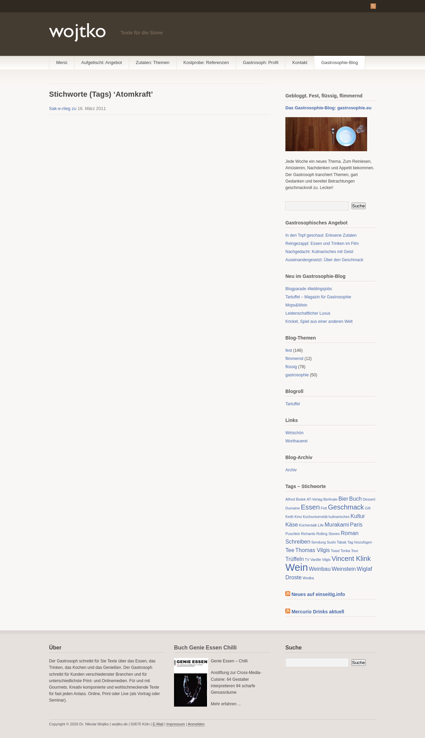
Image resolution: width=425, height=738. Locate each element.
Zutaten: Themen (153, 62)
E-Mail (158, 724)
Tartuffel (292, 404)
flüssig (291, 366)
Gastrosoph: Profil (260, 62)
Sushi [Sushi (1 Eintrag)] (331, 542)
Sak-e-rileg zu (62, 108)
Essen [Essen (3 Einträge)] (310, 507)
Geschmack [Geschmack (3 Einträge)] (346, 507)
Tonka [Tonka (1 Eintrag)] (345, 551)
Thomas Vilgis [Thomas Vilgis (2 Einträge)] (312, 550)
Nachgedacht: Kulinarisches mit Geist (319, 251)
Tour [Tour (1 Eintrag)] (354, 551)
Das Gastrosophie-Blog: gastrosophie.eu (328, 107)
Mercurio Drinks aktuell (318, 611)
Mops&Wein (296, 305)
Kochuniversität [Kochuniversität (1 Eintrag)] (315, 517)
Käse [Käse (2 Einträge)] (291, 524)
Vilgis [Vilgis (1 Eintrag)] (326, 560)
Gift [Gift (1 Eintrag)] (368, 508)
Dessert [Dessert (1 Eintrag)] (369, 499)
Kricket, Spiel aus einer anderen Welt (318, 321)
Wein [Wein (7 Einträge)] (296, 567)
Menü (61, 62)
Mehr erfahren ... (226, 704)
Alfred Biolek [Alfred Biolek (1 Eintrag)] (295, 499)
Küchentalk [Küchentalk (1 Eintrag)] (308, 525)
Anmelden (196, 724)
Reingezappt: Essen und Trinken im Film (322, 243)
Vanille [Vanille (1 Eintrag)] (315, 560)
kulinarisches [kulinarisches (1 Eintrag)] (339, 517)
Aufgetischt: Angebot (101, 62)
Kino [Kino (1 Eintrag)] (298, 517)
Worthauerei (296, 441)
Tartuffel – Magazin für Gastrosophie (318, 297)
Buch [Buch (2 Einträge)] (355, 499)
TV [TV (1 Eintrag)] (307, 560)
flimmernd (294, 358)
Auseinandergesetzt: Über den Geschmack (324, 259)
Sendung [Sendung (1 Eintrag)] (318, 542)
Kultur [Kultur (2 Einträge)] (357, 516)
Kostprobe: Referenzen (206, 62)
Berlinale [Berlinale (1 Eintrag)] (330, 499)
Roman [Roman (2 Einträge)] (349, 533)
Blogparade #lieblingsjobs (308, 288)
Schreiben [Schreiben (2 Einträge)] (297, 541)
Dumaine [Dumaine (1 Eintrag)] (292, 508)
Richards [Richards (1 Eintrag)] (308, 534)
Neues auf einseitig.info (318, 594)
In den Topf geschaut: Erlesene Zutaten (321, 235)
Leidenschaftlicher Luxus (307, 313)
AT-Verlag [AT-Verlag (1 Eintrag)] (314, 499)
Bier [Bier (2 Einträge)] (343, 499)
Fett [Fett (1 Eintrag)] (324, 508)
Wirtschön (294, 432)
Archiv (291, 470)
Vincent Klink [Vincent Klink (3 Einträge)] (351, 558)
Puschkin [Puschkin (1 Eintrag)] (292, 534)
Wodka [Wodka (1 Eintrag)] (308, 578)
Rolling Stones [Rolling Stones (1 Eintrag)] (328, 534)
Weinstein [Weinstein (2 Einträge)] (344, 569)
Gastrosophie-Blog (339, 62)
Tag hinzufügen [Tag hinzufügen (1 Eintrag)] (359, 542)
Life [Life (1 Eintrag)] (321, 525)
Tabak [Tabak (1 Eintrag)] (341, 542)
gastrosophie (297, 375)
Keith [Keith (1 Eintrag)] (289, 517)
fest (288, 350)
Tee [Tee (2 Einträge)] (289, 550)
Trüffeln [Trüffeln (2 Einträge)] (294, 559)
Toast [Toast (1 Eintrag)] (335, 551)
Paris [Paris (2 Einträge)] (356, 524)
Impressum (176, 724)
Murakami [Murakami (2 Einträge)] (337, 524)
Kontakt (299, 62)
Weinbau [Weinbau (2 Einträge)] (320, 569)
